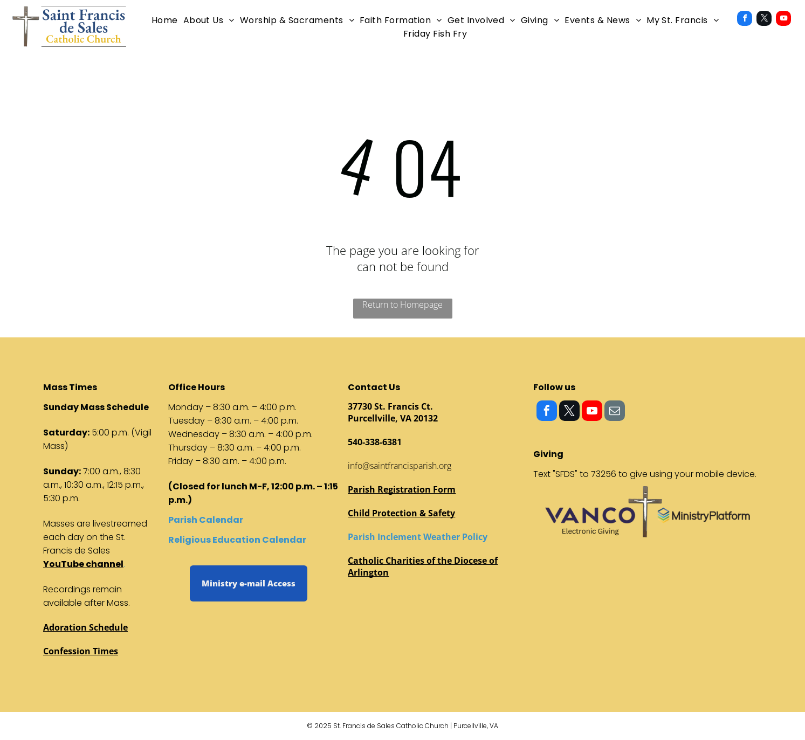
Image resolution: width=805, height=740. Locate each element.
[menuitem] (165, 20)
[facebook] (744, 20)
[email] (614, 412)
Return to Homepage (402, 304)
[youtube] (783, 20)
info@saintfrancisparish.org (399, 466)
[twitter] (764, 20)
